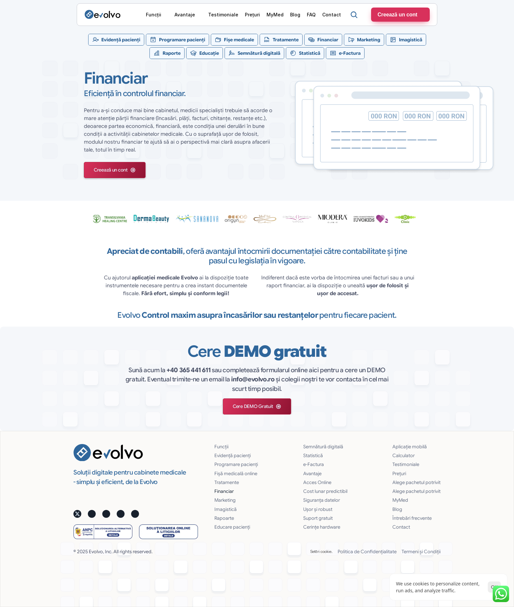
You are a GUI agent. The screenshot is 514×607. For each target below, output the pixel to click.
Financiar (224, 491)
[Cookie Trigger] (321, 552)
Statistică (313, 455)
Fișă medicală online (235, 473)
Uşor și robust (317, 509)
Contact (401, 527)
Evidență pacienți (232, 455)
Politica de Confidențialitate (367, 552)
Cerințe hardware (321, 527)
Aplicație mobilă (409, 447)
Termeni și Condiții (421, 552)
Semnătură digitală (323, 447)
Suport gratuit (318, 518)
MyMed (400, 500)
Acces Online (317, 482)
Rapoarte (224, 518)
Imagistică (225, 509)
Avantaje (312, 473)
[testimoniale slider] (257, 219)
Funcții (221, 447)
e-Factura (313, 464)
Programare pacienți (236, 464)
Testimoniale (405, 464)
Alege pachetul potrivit (416, 482)
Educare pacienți (232, 527)
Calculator (403, 455)
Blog (397, 509)
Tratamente (226, 482)
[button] (115, 170)
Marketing (225, 500)
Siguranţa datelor (321, 500)
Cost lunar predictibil (325, 491)
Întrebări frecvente (412, 518)
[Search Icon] (354, 14)
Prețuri (399, 473)
